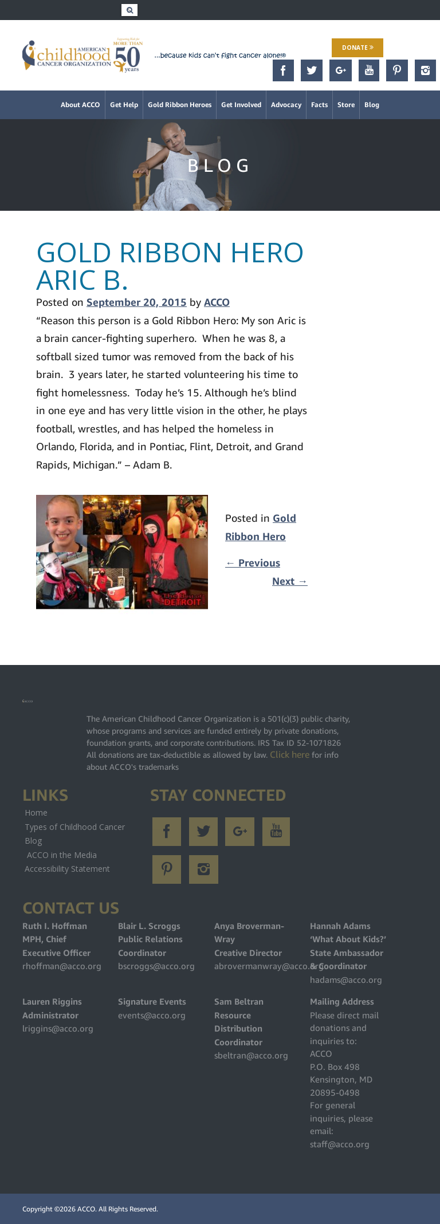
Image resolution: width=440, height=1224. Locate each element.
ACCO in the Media (62, 854)
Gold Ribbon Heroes (179, 104)
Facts (319, 104)
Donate (358, 48)
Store (346, 104)
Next (290, 581)
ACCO (217, 302)
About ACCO (80, 104)
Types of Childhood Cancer (75, 826)
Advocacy (286, 104)
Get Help (124, 104)
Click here (289, 754)
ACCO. (87, 1209)
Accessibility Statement (67, 868)
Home (36, 812)
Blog (371, 104)
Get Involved (241, 104)
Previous (252, 562)
